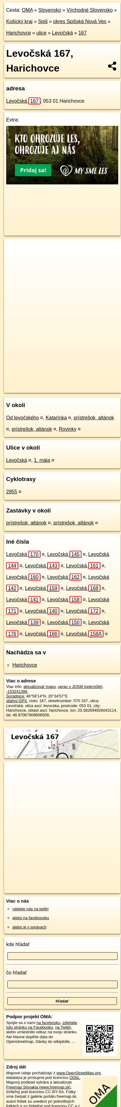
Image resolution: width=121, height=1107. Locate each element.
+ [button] (15, 249)
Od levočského (22, 417)
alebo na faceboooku (30, 918)
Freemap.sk (81, 383)
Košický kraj (19, 21)
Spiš (43, 21)
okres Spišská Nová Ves (79, 21)
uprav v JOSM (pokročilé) (80, 686)
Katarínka (56, 417)
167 (82, 32)
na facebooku (48, 1022)
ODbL (74, 1077)
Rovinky (68, 429)
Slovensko (49, 10)
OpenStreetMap (49, 383)
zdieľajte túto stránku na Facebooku (41, 1025)
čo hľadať (16, 972)
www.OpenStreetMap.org (78, 1073)
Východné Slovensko (90, 10)
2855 (11, 491)
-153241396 (16, 691)
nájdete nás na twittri (30, 909)
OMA (27, 10)
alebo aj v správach (29, 927)
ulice (41, 32)
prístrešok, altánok (94, 417)
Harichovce (18, 32)
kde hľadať (18, 944)
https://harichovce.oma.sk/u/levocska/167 (39, 388)
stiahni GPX (16, 700)
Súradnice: (15, 696)
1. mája (42, 460)
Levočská (62, 32)
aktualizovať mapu (39, 686)
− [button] (15, 258)
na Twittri (63, 1027)
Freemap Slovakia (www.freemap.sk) (38, 1087)
